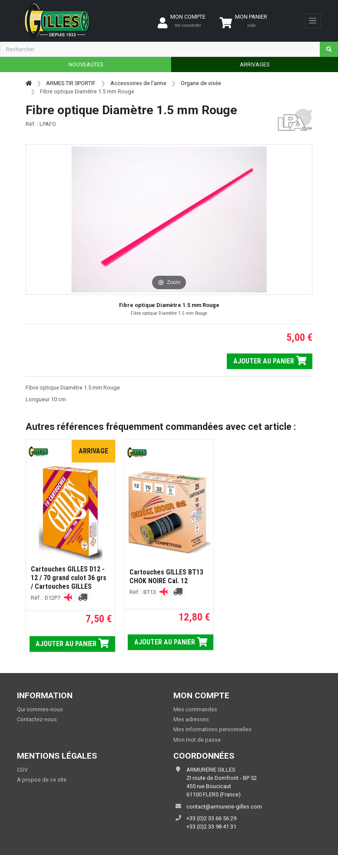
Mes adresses (191, 719)
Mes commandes (195, 709)
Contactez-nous (37, 719)
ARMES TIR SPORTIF (71, 83)
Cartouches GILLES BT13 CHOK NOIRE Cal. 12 (166, 576)
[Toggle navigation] (312, 20)
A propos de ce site (41, 779)
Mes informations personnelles (212, 729)
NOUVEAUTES (86, 64)
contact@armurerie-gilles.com (224, 806)
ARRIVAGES (254, 64)
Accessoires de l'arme (138, 83)
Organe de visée (201, 83)
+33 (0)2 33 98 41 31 (211, 826)
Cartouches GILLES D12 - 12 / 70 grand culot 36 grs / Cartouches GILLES (68, 578)
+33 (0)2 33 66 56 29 (211, 818)
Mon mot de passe (197, 739)
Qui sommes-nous (40, 709)
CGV (22, 769)
